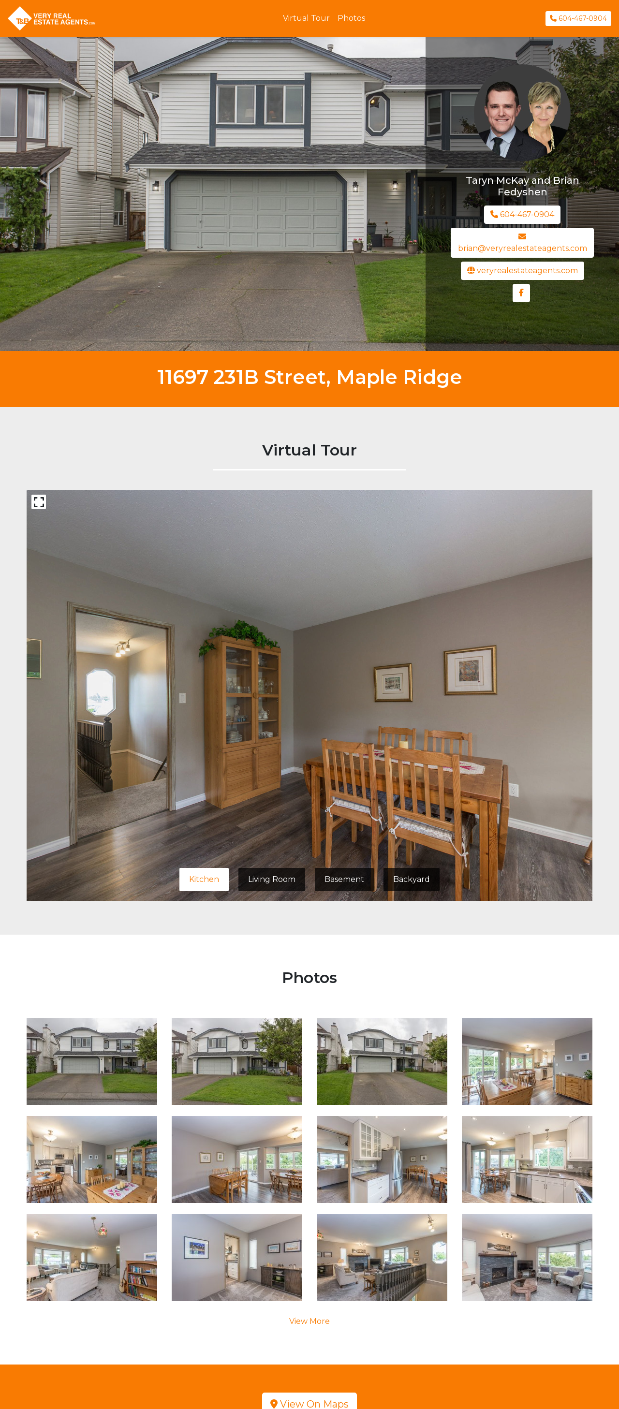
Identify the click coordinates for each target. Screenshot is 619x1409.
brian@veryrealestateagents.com (522, 243)
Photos (351, 18)
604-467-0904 (578, 18)
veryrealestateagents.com (522, 270)
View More (309, 1321)
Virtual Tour (306, 18)
